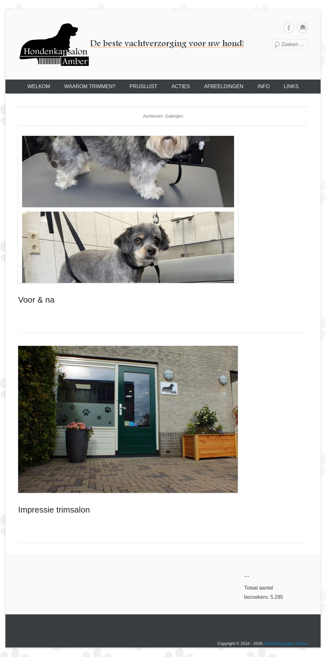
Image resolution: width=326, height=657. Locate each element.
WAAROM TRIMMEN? (90, 86)
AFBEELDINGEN (224, 86)
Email (302, 27)
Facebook (289, 27)
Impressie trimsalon (54, 509)
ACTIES (181, 86)
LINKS (291, 86)
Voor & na (36, 299)
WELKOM (38, 86)
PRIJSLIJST (143, 86)
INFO (264, 86)
